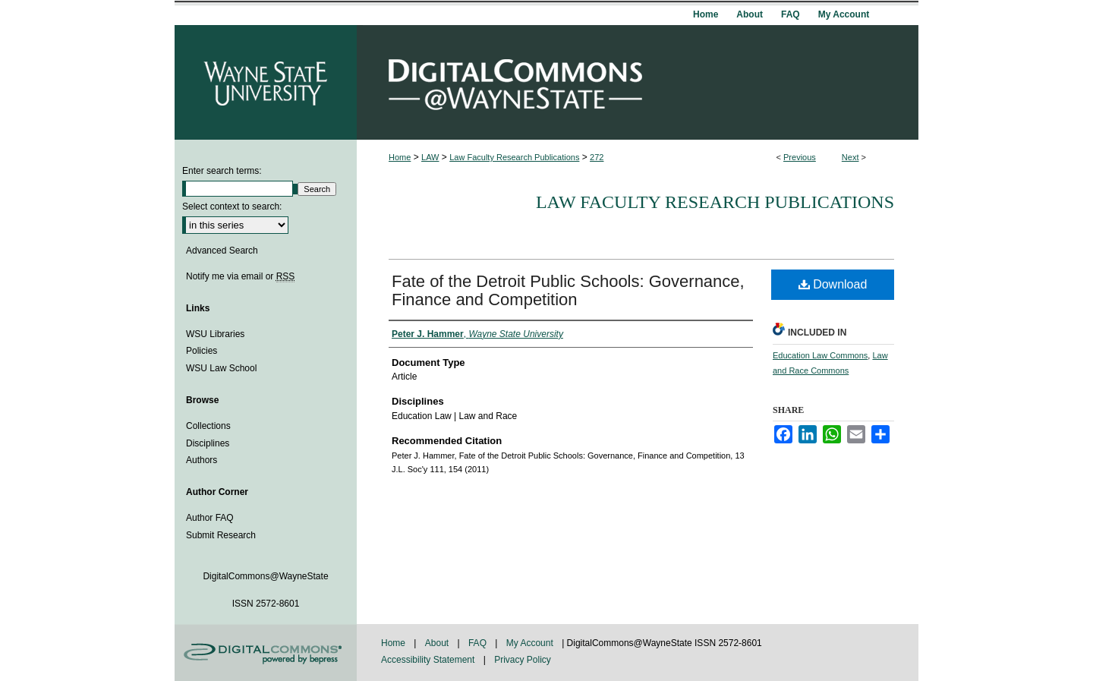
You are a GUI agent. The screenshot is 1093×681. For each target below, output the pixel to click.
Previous (799, 157)
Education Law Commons (820, 355)
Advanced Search (222, 250)
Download (833, 284)
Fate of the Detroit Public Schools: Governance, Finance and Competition (568, 290)
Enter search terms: (222, 171)
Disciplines (207, 443)
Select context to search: (232, 206)
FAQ (478, 643)
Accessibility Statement (429, 659)
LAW (430, 157)
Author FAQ (210, 517)
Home (400, 157)
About (438, 643)
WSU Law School (221, 368)
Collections (208, 426)
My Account (531, 643)
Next (850, 157)
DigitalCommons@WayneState (637, 82)
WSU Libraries (215, 334)
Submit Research (221, 535)
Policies (201, 350)
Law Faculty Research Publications (514, 157)
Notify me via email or (240, 276)
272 (596, 157)
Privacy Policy (522, 659)
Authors (201, 460)
